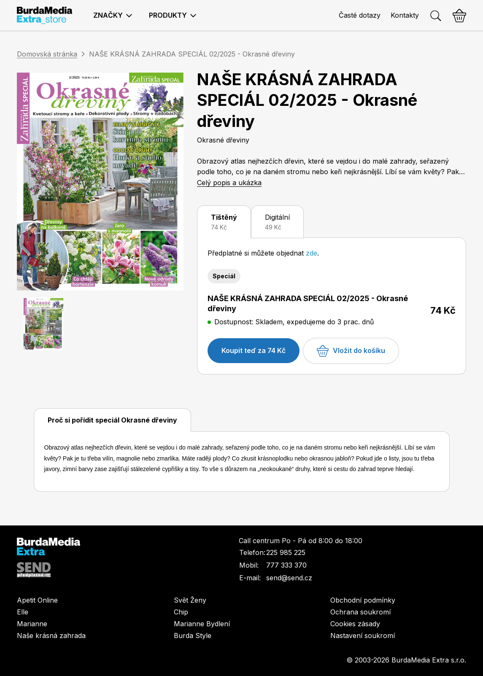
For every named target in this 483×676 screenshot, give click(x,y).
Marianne (32, 623)
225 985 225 (285, 552)
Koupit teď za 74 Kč (253, 350)
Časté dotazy (359, 15)
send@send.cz (289, 578)
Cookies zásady (355, 623)
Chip (181, 612)
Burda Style (192, 635)
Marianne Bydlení (202, 623)
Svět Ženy (190, 600)
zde (311, 253)
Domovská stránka (47, 54)
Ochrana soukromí (360, 612)
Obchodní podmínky (362, 600)
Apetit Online (37, 600)
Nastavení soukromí (362, 635)
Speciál (224, 276)
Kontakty (405, 15)
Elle (22, 612)
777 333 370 (286, 565)
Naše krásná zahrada (51, 635)
